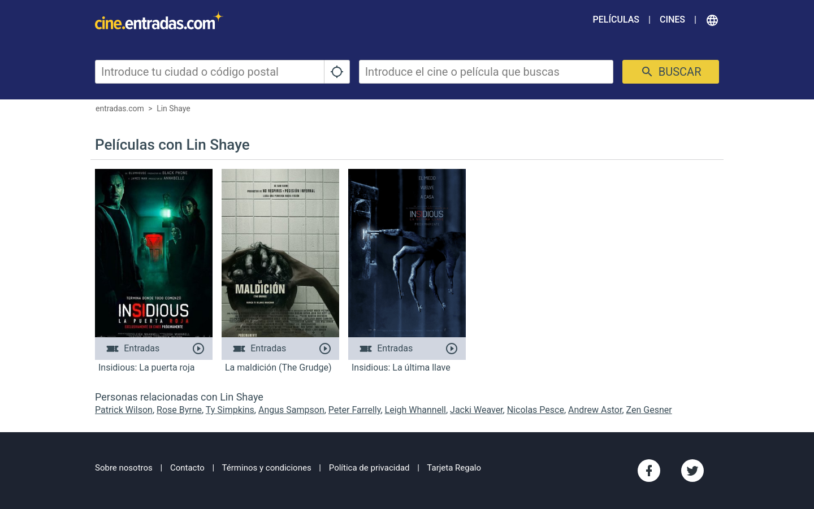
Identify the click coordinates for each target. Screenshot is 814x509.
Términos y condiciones (266, 468)
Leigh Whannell (415, 409)
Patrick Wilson (124, 409)
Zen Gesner (649, 409)
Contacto (187, 468)
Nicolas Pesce (535, 409)
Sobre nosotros (124, 468)
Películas (616, 19)
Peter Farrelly (354, 409)
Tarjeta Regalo (454, 468)
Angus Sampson (291, 409)
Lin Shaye (173, 108)
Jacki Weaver (476, 409)
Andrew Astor (595, 409)
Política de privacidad (369, 468)
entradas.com (120, 108)
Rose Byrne (179, 409)
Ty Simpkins (230, 409)
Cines (672, 19)
